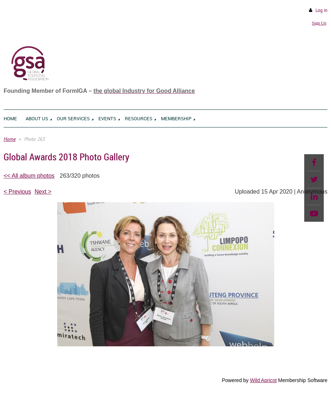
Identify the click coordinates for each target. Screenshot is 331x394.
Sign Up (319, 23)
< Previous (17, 192)
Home (10, 139)
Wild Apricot (263, 380)
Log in (321, 10)
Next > (43, 192)
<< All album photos (29, 176)
